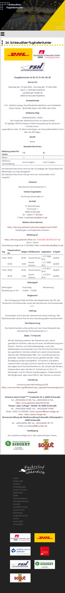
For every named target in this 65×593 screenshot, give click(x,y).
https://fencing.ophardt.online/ (19, 239)
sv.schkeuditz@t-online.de (35, 425)
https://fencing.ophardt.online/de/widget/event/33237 (32, 227)
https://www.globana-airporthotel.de (32, 402)
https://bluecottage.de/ (35, 414)
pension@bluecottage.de (47, 411)
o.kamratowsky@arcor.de (35, 217)
